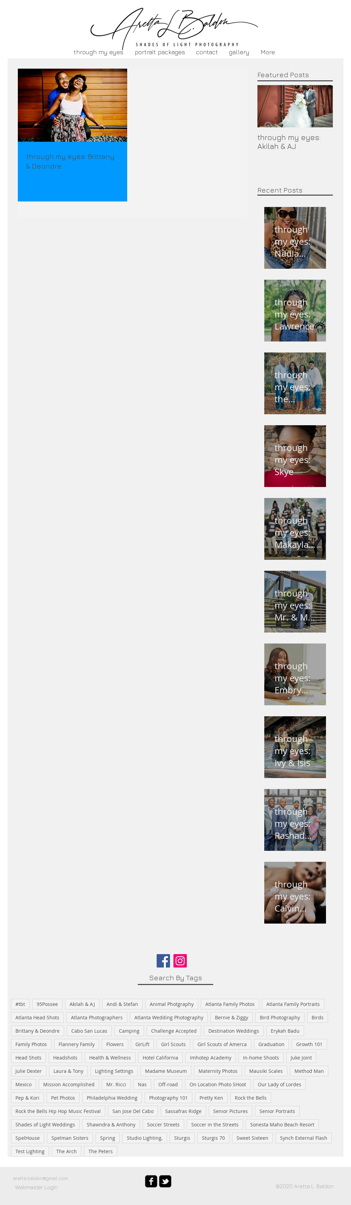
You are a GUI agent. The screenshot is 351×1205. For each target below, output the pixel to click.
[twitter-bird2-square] (165, 1181)
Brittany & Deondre (37, 1031)
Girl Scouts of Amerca (222, 1044)
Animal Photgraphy (172, 1004)
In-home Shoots (261, 1057)
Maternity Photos (218, 1071)
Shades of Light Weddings (45, 1124)
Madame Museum (166, 1071)
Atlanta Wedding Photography (168, 1017)
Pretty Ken (211, 1097)
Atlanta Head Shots (37, 1017)
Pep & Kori (27, 1097)
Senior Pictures (230, 1111)
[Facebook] (163, 961)
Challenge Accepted (174, 1031)
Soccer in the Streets (215, 1124)
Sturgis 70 (213, 1138)
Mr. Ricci (116, 1084)
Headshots (65, 1057)
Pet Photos (63, 1097)
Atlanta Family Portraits (293, 1004)
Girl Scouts (173, 1044)
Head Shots (28, 1057)
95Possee (47, 1004)
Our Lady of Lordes (279, 1084)
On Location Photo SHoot (218, 1084)
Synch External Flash (303, 1138)
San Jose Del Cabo (133, 1111)
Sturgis (182, 1138)
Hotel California (160, 1057)
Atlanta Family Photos (230, 1004)
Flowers (115, 1044)
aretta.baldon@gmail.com (40, 1178)
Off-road (168, 1084)
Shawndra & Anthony (111, 1124)
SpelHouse (27, 1138)
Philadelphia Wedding (112, 1097)
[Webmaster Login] (36, 1187)
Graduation (271, 1044)
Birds (318, 1017)
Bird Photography (280, 1017)
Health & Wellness (110, 1057)
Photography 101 (168, 1097)
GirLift (142, 1044)
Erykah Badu (285, 1031)
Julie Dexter (28, 1071)
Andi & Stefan (122, 1004)
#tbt (20, 1004)
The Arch (66, 1151)
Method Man (309, 1071)
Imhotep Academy (210, 1057)
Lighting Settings (114, 1071)
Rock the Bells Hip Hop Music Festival (58, 1111)
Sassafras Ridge (183, 1111)
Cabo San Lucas (89, 1031)
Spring (107, 1138)
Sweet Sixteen (252, 1138)
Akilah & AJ (82, 1004)
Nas (142, 1084)
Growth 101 (309, 1044)
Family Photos (31, 1044)
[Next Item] (322, 106)
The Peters (100, 1151)
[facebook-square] (151, 1181)
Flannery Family (77, 1044)
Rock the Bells (251, 1097)
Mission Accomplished (69, 1084)
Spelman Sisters (69, 1138)
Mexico (23, 1084)
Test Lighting (30, 1151)
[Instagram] (180, 961)
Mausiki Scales (266, 1071)
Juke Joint (301, 1057)
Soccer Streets (163, 1124)
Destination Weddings (233, 1031)
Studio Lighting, (144, 1138)
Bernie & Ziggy (231, 1017)
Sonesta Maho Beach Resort (282, 1124)
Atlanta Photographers (97, 1017)
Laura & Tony (68, 1071)
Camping (129, 1031)
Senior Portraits (277, 1111)
